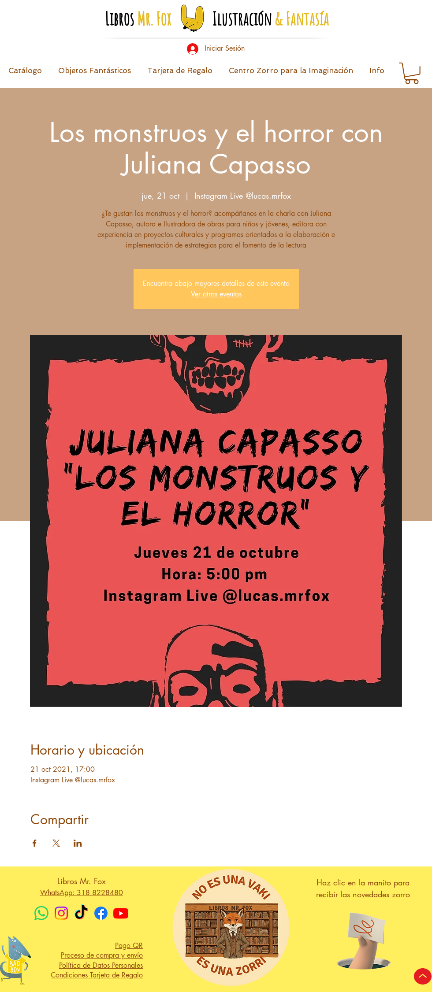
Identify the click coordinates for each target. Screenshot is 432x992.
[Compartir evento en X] (56, 843)
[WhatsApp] (41, 913)
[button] (376, 73)
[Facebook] (101, 913)
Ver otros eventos (216, 294)
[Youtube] (121, 913)
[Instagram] (61, 913)
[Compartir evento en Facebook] (34, 843)
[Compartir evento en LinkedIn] (78, 843)
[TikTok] (81, 913)
